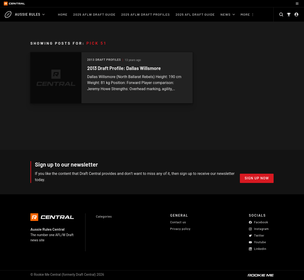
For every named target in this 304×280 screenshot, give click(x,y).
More (245, 14)
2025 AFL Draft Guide (195, 14)
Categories (104, 216)
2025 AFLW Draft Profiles (145, 14)
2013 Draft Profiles (104, 59)
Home (62, 14)
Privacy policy (180, 228)
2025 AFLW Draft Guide (94, 14)
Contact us (178, 222)
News (227, 14)
